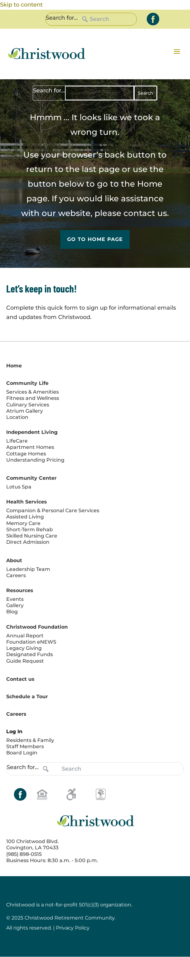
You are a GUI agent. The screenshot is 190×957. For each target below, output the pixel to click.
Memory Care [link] (23, 523)
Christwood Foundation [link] (37, 627)
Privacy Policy (73, 928)
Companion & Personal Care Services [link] (52, 511)
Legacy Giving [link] (24, 648)
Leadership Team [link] (28, 569)
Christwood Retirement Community (69, 918)
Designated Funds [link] (29, 655)
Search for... (62, 17)
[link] (153, 19)
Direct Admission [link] (27, 542)
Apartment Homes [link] (30, 447)
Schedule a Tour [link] (27, 696)
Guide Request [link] (25, 661)
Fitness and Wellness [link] (32, 398)
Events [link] (15, 599)
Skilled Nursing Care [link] (31, 536)
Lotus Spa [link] (18, 487)
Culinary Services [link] (27, 405)
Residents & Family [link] (30, 740)
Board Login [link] (21, 753)
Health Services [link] (26, 502)
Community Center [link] (31, 478)
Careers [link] (16, 575)
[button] (177, 51)
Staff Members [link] (25, 746)
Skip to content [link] (21, 4)
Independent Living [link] (32, 432)
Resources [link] (19, 590)
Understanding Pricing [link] (35, 460)
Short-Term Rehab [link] (29, 529)
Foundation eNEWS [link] (31, 642)
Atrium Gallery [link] (24, 411)
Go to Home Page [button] (95, 240)
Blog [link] (12, 612)
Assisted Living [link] (25, 517)
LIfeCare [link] (17, 441)
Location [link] (17, 417)
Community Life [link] (27, 383)
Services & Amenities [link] (32, 392)
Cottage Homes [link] (26, 454)
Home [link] (149, 184)
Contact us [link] (20, 679)
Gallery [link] (15, 606)
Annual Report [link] (25, 636)
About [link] (14, 560)
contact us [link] (145, 213)
